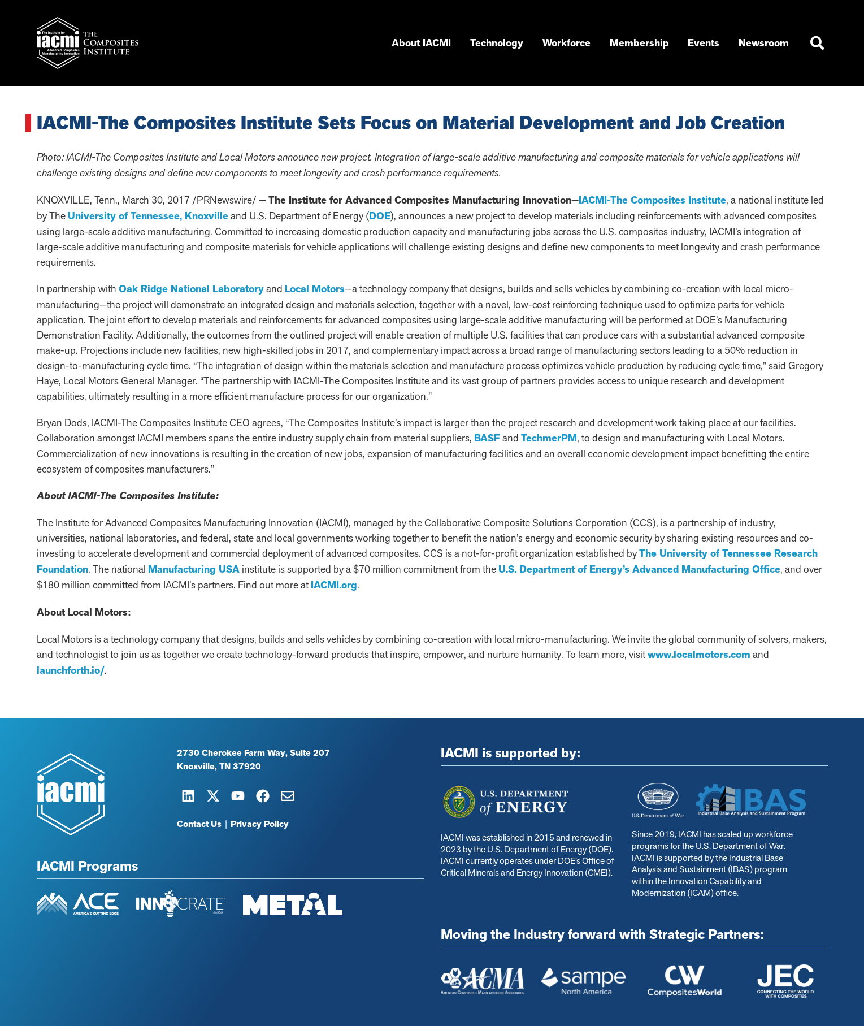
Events (704, 43)
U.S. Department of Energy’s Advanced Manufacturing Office (639, 569)
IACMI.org (334, 585)
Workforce (567, 43)
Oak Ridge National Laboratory (191, 289)
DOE (379, 216)
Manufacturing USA (194, 569)
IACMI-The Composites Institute (652, 200)
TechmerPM (549, 438)
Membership (640, 43)
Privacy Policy (260, 824)
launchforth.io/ (71, 670)
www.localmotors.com (699, 654)
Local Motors (315, 289)
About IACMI (422, 43)
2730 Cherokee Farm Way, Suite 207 (253, 753)
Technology (497, 43)
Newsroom (765, 43)
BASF (487, 438)
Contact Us (199, 824)
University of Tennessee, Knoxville (148, 216)
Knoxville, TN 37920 (219, 766)
